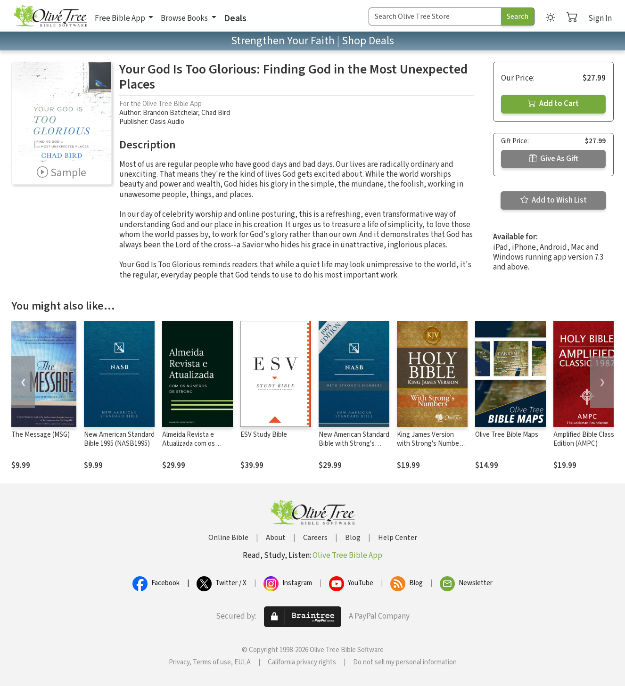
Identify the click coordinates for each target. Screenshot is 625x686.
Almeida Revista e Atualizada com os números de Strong (190, 443)
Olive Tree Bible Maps (506, 435)
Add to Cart (553, 103)
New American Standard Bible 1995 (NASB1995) (119, 439)
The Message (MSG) (40, 435)
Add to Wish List (553, 200)
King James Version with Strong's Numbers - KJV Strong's (431, 443)
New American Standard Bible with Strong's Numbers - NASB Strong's (354, 448)
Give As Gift (553, 158)
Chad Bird (215, 113)
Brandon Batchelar (170, 113)
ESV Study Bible (263, 435)
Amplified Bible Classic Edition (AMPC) (586, 439)
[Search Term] (435, 16)
